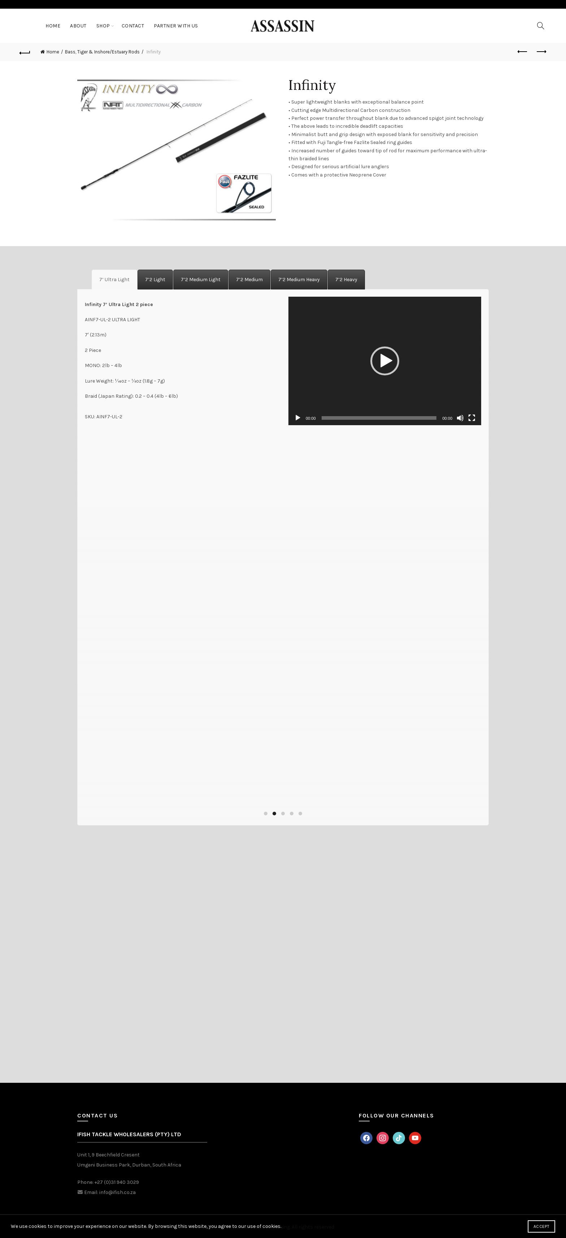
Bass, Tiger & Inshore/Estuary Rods (102, 52)
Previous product (523, 51)
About (78, 26)
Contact (133, 26)
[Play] (297, 418)
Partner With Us (176, 26)
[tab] (114, 279)
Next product (541, 51)
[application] (384, 361)
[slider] (379, 418)
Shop (103, 26)
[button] (384, 360)
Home (52, 26)
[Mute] (460, 418)
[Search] (541, 25)
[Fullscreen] (471, 418)
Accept (541, 1226)
